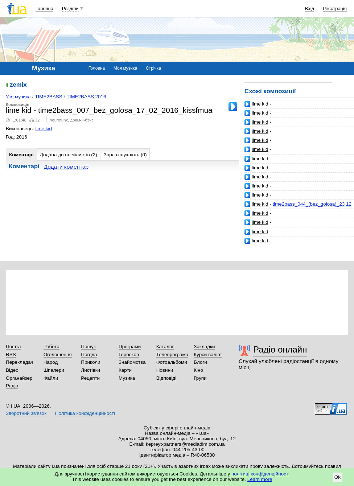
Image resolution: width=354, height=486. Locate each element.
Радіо (12, 385)
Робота (51, 346)
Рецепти (90, 378)
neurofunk (59, 120)
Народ (51, 362)
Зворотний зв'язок (26, 413)
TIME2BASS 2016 (86, 96)
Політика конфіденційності (85, 413)
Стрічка (153, 68)
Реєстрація (335, 8)
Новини (164, 370)
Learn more (259, 479)
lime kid (260, 104)
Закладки (204, 346)
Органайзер (19, 378)
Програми (130, 346)
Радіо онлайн (280, 349)
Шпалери (54, 370)
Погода (89, 354)
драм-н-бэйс (82, 120)
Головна (44, 8)
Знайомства (132, 362)
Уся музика (18, 96)
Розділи (70, 8)
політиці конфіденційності (260, 474)
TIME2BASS (48, 96)
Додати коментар (66, 167)
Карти (125, 370)
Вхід (309, 8)
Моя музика (125, 68)
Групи (200, 378)
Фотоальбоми (171, 362)
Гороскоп (129, 354)
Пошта (13, 346)
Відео (12, 370)
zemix (18, 85)
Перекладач (19, 362)
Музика (127, 378)
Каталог (165, 346)
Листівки (90, 370)
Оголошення (58, 354)
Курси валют (208, 354)
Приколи (90, 362)
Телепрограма (172, 354)
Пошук (88, 346)
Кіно (198, 370)
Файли (51, 378)
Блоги (200, 362)
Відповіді (166, 378)
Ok (337, 477)
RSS (11, 354)
